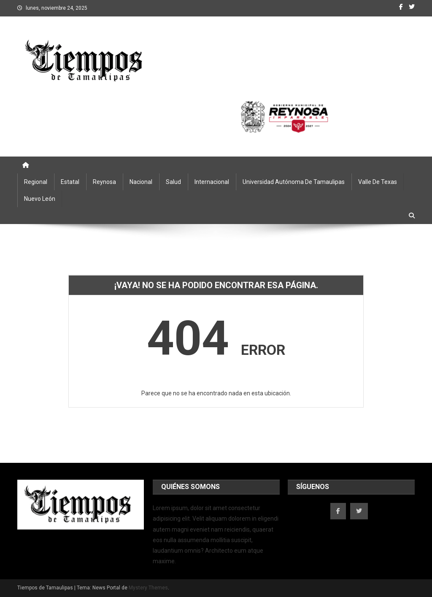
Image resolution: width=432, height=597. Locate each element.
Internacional (211, 181)
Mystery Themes (148, 588)
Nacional (141, 181)
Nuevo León (39, 198)
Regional (35, 181)
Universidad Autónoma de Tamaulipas (294, 181)
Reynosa (104, 181)
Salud (173, 181)
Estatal (70, 181)
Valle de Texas (377, 181)
